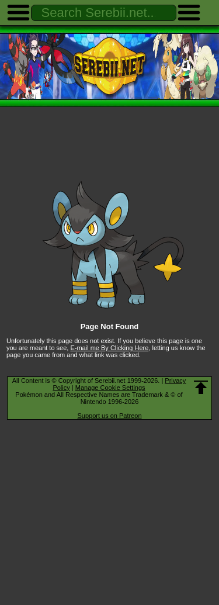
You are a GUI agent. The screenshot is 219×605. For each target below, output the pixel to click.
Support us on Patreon (109, 415)
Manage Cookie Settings (110, 387)
